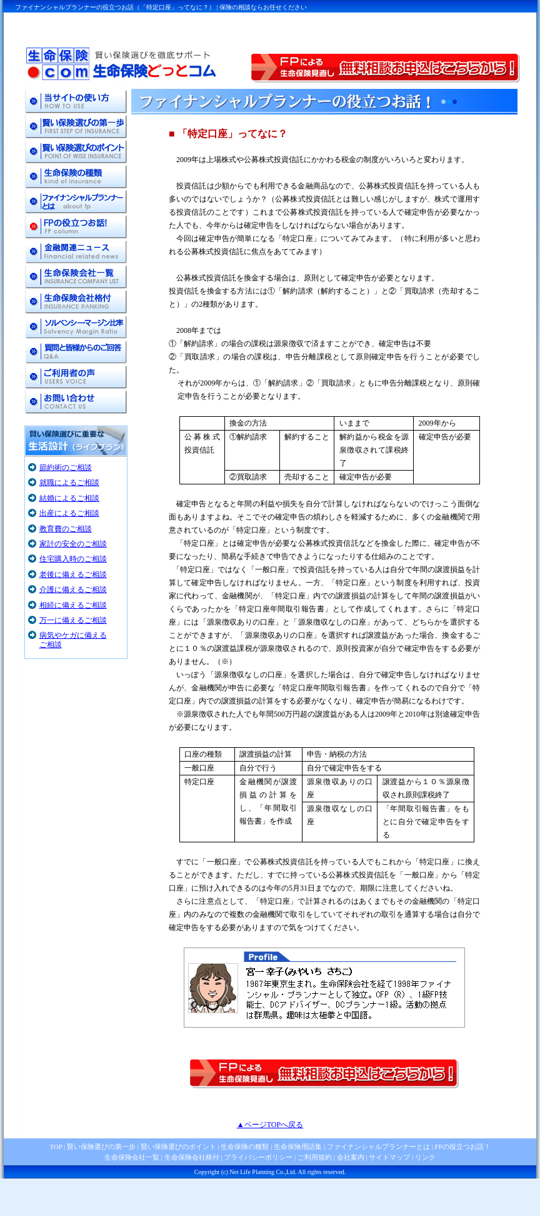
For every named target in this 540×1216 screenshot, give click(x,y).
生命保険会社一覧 (131, 1157)
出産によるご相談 (69, 513)
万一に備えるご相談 (73, 620)
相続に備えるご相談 (73, 605)
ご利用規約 (315, 1157)
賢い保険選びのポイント (177, 1146)
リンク (425, 1157)
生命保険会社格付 (191, 1157)
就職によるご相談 (69, 482)
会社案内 (350, 1157)
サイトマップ (389, 1157)
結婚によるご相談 (69, 498)
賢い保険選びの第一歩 (101, 1146)
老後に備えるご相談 (73, 574)
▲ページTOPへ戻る (270, 1124)
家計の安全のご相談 (73, 543)
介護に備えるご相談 (73, 589)
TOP (55, 1146)
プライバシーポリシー (258, 1157)
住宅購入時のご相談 (73, 558)
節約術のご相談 (65, 467)
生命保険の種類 (245, 1146)
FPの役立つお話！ (462, 1146)
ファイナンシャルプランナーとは (378, 1146)
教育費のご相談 (65, 528)
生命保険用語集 (298, 1146)
